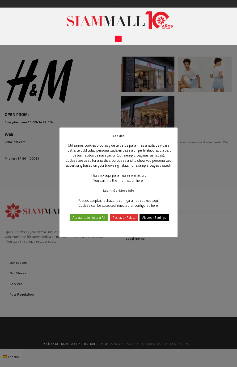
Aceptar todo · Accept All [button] (88, 217)
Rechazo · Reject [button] (124, 217)
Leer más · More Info (118, 190)
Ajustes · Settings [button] (154, 217)
